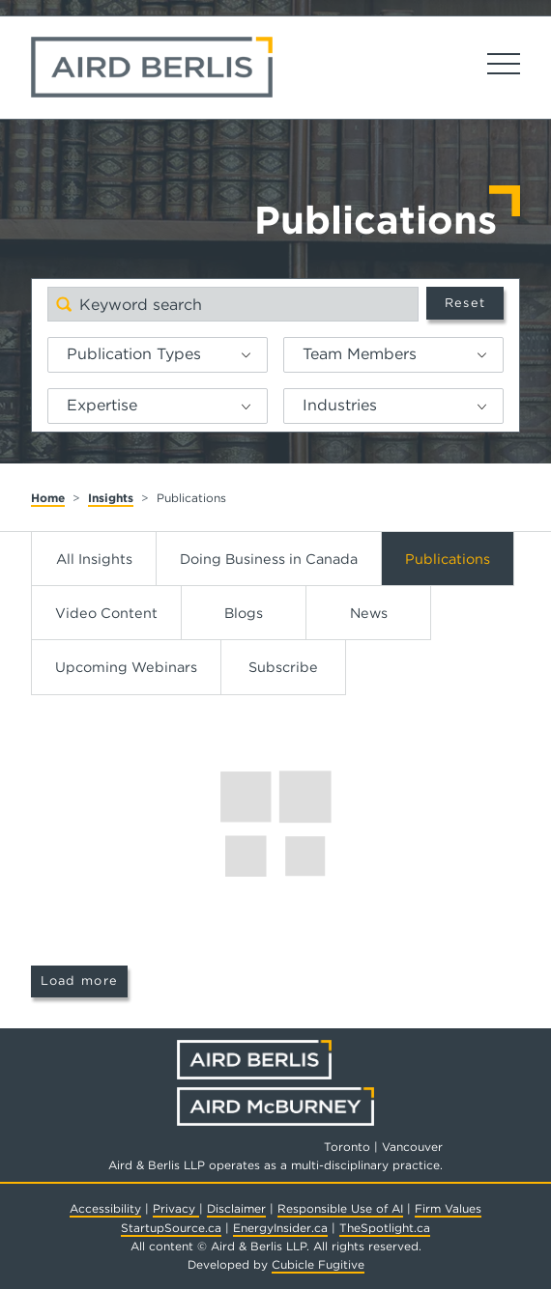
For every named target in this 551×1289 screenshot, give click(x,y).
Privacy (176, 1208)
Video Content (106, 612)
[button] (253, 355)
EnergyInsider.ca (280, 1227)
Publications (447, 558)
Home (48, 497)
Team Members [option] (360, 354)
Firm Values (448, 1208)
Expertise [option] (102, 405)
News (369, 612)
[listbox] (157, 355)
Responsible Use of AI (340, 1208)
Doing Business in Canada (269, 558)
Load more (80, 980)
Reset (465, 302)
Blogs (243, 612)
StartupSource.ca (171, 1227)
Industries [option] (340, 405)
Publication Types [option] (134, 354)
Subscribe (283, 667)
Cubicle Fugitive (318, 1264)
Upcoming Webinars (126, 667)
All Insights (94, 558)
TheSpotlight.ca (384, 1227)
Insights (110, 497)
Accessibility (105, 1208)
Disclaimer (236, 1208)
